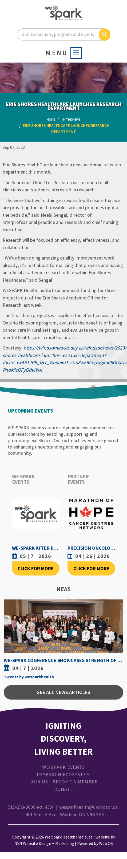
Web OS (106, 843)
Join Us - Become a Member (63, 782)
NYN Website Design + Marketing (44, 843)
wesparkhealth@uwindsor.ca (88, 807)
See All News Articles (63, 692)
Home (51, 119)
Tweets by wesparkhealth (29, 676)
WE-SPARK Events (63, 767)
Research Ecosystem (63, 774)
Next (118, 636)
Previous (9, 636)
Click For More (36, 568)
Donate (63, 789)
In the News (71, 119)
